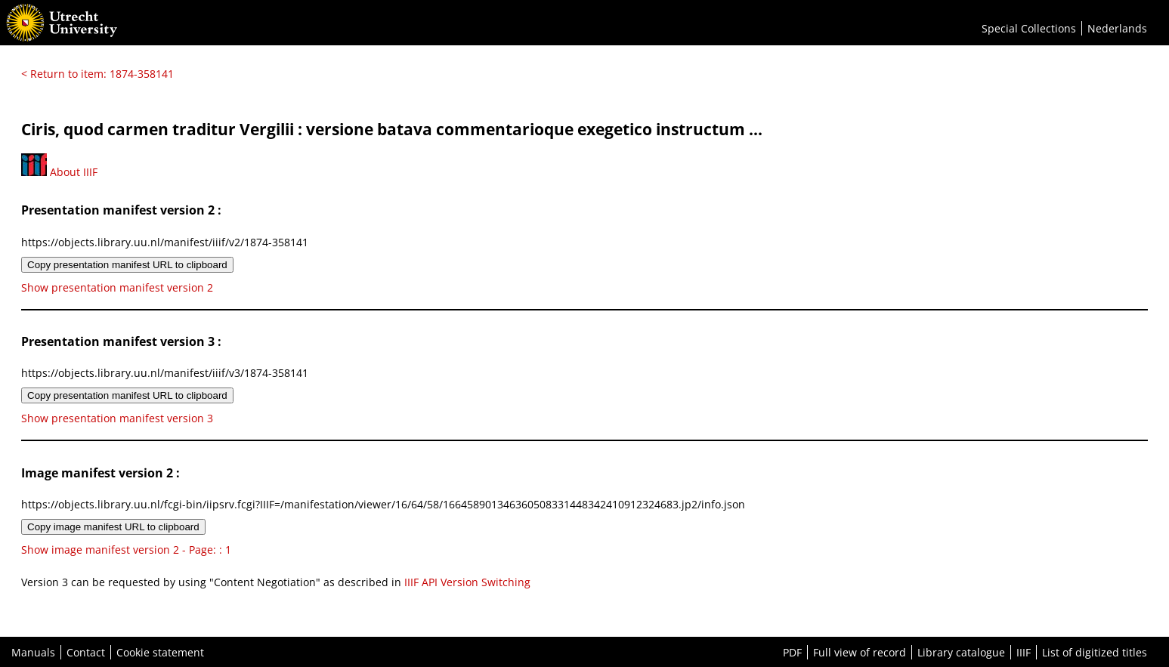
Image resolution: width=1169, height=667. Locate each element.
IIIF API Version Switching (467, 582)
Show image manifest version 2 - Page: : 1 (126, 549)
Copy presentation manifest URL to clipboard (127, 264)
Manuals (33, 652)
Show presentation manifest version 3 (117, 418)
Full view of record (859, 652)
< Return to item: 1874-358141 (97, 73)
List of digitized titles (1094, 652)
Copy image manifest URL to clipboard (113, 527)
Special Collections (1029, 28)
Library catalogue (961, 652)
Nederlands (1117, 28)
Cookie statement (160, 652)
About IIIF (59, 172)
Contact (85, 652)
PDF (792, 652)
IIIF (1023, 652)
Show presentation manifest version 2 (117, 287)
